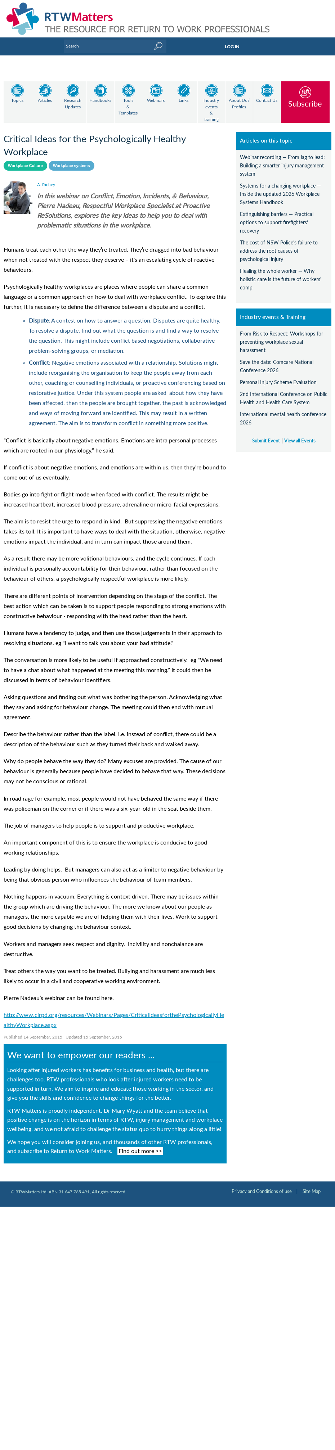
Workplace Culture (25, 159)
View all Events (300, 434)
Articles (45, 101)
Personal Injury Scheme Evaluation (278, 376)
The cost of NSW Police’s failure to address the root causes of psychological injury (279, 245)
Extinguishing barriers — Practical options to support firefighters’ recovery (276, 217)
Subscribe (305, 104)
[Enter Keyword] (115, 46)
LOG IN (232, 47)
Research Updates (72, 104)
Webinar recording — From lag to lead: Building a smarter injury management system (282, 160)
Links (183, 101)
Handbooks (100, 101)
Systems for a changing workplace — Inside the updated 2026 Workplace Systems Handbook (280, 188)
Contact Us (266, 101)
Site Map (312, 1185)
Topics (17, 101)
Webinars (156, 101)
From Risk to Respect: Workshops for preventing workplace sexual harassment (281, 336)
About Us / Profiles (239, 104)
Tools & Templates (128, 107)
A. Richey (46, 178)
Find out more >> (140, 1145)
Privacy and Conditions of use (262, 1185)
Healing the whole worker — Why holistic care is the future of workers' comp (280, 273)
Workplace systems (71, 159)
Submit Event (266, 434)
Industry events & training (211, 110)
